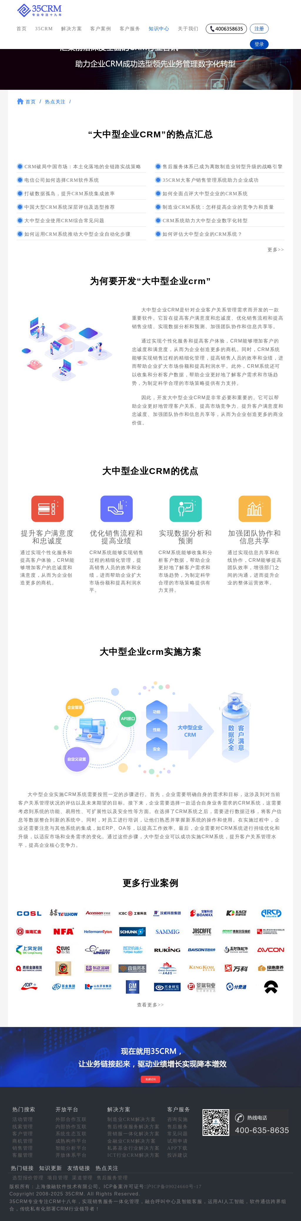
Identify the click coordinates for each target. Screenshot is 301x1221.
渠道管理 (82, 1177)
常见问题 (177, 1133)
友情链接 (79, 1168)
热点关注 (55, 101)
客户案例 (100, 28)
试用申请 (177, 1141)
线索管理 (22, 1126)
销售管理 (22, 1148)
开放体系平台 (71, 1155)
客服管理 (22, 1155)
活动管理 (22, 1119)
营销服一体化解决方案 (133, 1133)
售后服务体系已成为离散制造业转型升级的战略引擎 (223, 166)
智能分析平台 (71, 1148)
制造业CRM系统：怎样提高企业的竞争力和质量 (218, 207)
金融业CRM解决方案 (131, 1141)
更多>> (275, 249)
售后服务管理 (112, 1177)
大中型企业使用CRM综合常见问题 (64, 220)
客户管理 (22, 1133)
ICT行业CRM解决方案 (133, 1155)
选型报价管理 (28, 1177)
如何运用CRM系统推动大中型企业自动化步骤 (77, 234)
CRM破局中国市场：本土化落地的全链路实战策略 (82, 166)
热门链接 (22, 1168)
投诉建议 (177, 1155)
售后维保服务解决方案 (133, 1126)
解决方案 (71, 28)
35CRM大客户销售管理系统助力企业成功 (211, 180)
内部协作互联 (71, 1126)
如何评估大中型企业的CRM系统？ (203, 234)
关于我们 (188, 28)
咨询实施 (177, 1119)
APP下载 (177, 1148)
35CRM (44, 28)
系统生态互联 (71, 1133)
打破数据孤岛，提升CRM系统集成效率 (69, 193)
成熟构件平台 (71, 1141)
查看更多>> (150, 1004)
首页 (21, 28)
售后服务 (177, 1126)
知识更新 (50, 1168)
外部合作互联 (71, 1119)
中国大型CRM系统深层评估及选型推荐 (69, 207)
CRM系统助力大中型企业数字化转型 (205, 220)
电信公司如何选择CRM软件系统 (61, 180)
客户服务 (130, 28)
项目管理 (57, 1177)
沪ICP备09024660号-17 (174, 1186)
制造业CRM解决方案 (131, 1119)
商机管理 (22, 1141)
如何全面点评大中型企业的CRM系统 (205, 193)
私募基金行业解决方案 (133, 1148)
